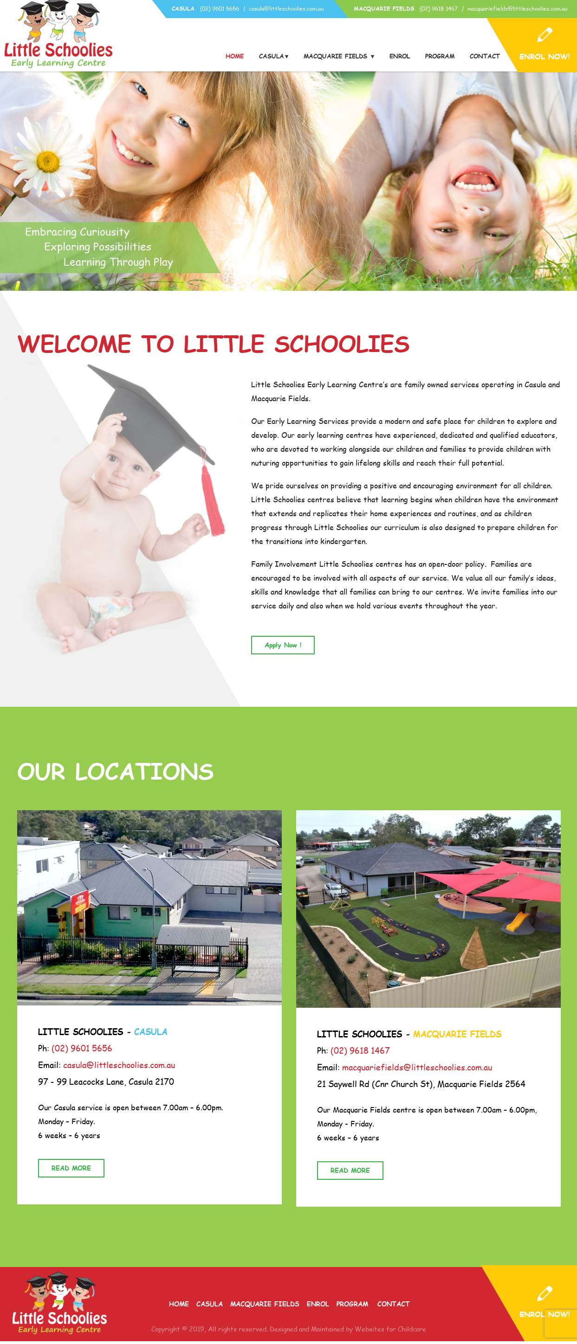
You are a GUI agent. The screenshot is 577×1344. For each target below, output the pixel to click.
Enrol (399, 56)
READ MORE (71, 1170)
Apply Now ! (283, 647)
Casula (271, 56)
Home (235, 56)
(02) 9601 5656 (219, 9)
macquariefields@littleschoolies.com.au (517, 9)
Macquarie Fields (337, 56)
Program (439, 56)
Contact (485, 56)
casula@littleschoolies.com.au (286, 9)
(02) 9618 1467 (439, 9)
